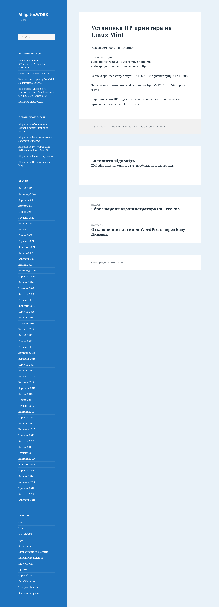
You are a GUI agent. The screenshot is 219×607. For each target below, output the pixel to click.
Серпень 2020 (26, 276)
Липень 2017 (26, 423)
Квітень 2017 (26, 441)
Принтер (23, 569)
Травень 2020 (26, 288)
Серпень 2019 (26, 311)
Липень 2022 (26, 223)
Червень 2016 (26, 482)
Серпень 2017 (26, 417)
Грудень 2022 (26, 217)
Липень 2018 (26, 370)
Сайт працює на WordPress (107, 262)
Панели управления (30, 557)
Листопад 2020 (27, 270)
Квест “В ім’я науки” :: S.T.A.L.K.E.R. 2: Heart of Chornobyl (32, 64)
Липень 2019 (26, 317)
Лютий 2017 (25, 447)
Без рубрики (25, 546)
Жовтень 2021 (26, 247)
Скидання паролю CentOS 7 (34, 73)
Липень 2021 (26, 253)
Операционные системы (33, 552)
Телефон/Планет (28, 587)
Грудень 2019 (26, 300)
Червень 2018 (26, 376)
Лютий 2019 (25, 335)
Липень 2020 (26, 282)
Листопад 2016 (27, 458)
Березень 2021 (26, 258)
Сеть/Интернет (27, 581)
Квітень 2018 (26, 382)
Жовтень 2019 (26, 305)
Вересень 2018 (26, 358)
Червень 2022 (26, 229)
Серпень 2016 (26, 470)
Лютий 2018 (25, 394)
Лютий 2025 (25, 188)
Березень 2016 (26, 499)
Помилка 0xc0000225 (30, 101)
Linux (21, 528)
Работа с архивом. (43, 156)
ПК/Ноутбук (25, 563)
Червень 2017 (26, 429)
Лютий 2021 (25, 264)
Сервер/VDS (25, 575)
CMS (20, 522)
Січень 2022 (25, 235)
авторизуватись (162, 165)
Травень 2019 (26, 323)
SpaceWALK (25, 534)
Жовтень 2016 (26, 464)
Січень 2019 (25, 341)
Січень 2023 (25, 211)
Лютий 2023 (25, 206)
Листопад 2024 (27, 194)
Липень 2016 (26, 476)
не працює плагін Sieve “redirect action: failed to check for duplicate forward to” (36, 92)
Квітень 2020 (26, 294)
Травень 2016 (26, 488)
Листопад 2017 (27, 411)
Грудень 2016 (26, 452)
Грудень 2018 (26, 347)
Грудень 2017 (26, 405)
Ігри (20, 540)
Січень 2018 (25, 400)
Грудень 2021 (26, 241)
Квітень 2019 (26, 329)
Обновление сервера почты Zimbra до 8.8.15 (33, 128)
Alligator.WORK (33, 14)
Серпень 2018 (26, 364)
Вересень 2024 (26, 200)
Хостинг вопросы (28, 593)
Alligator (115, 126)
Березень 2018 (26, 388)
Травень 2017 (26, 435)
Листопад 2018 (27, 352)
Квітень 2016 (26, 494)
